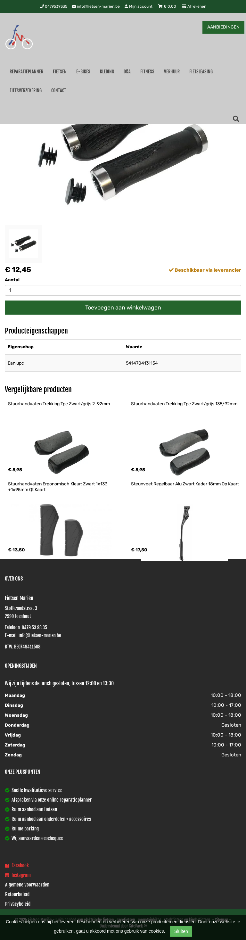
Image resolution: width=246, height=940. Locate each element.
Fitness (147, 71)
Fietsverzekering (26, 90)
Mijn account (139, 6)
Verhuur (172, 71)
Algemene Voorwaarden (27, 885)
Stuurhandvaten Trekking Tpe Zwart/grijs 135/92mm (184, 404)
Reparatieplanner (26, 71)
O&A (127, 71)
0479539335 (53, 6)
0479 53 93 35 (34, 627)
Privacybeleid (17, 904)
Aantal (12, 280)
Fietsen (60, 71)
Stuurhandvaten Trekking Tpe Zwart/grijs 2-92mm (59, 404)
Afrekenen (194, 6)
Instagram (18, 875)
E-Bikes (83, 71)
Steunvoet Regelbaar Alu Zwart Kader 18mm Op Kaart (185, 484)
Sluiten (181, 931)
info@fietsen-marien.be (96, 6)
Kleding (107, 71)
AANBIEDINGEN (223, 27)
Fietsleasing (201, 71)
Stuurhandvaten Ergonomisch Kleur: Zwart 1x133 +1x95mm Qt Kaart (58, 486)
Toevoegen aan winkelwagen (123, 307)
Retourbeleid (17, 894)
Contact (58, 90)
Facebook (17, 865)
